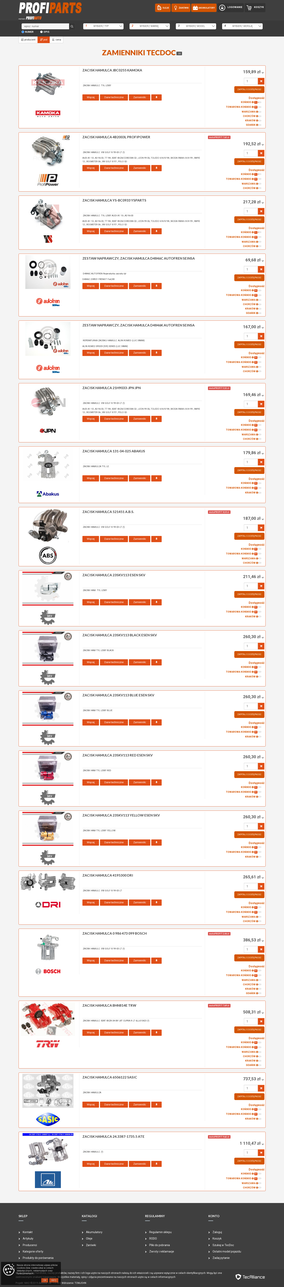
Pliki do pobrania (159, 1245)
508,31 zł (252, 1012)
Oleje (89, 1238)
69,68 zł (253, 260)
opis (46, 32)
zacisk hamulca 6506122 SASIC (109, 1077)
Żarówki (91, 1245)
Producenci (30, 1245)
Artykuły (28, 1238)
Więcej (91, 97)
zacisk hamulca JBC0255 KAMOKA (112, 70)
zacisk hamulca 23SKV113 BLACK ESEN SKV (119, 635)
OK (44, 1280)
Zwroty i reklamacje (161, 1251)
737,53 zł (252, 1078)
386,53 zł (252, 940)
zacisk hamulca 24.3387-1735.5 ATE (113, 1136)
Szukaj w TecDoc (223, 1245)
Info (53, 1280)
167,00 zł (252, 326)
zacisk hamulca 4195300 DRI (107, 875)
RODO (153, 1238)
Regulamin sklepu (160, 1232)
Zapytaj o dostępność (249, 89)
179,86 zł (252, 452)
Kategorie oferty (33, 1251)
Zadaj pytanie (221, 1257)
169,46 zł (252, 394)
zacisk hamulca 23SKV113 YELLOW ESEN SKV (121, 815)
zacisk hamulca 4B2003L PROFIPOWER (116, 137)
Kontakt (28, 1232)
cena (56, 39)
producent (28, 39)
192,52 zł (252, 143)
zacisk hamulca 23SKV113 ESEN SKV (113, 575)
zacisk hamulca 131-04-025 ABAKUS (113, 451)
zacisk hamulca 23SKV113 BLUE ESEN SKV (118, 695)
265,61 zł (252, 877)
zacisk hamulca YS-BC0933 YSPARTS (114, 200)
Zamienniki (139, 97)
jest (43, 39)
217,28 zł (252, 202)
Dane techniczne (114, 97)
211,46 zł (252, 576)
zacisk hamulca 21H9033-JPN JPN (111, 388)
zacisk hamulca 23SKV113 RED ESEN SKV (117, 755)
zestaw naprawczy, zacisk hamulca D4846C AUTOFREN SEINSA (138, 258)
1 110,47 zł (250, 1143)
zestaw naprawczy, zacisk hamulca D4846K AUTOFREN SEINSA (138, 325)
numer (29, 32)
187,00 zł (252, 518)
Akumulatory (94, 1232)
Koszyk (217, 1238)
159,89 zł (252, 71)
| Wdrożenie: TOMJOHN (73, 1283)
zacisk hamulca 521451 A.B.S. (108, 512)
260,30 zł (252, 636)
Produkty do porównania (38, 1257)
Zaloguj (217, 1232)
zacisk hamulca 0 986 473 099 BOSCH (114, 933)
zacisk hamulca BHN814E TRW (109, 1005)
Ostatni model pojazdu (227, 1251)
